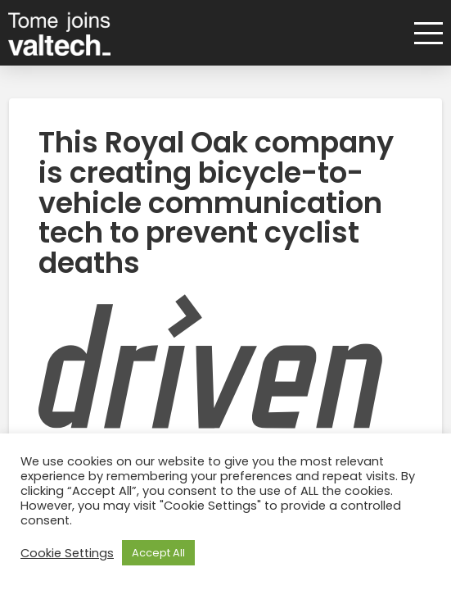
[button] (423, 33)
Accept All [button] (158, 552)
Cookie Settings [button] (67, 553)
